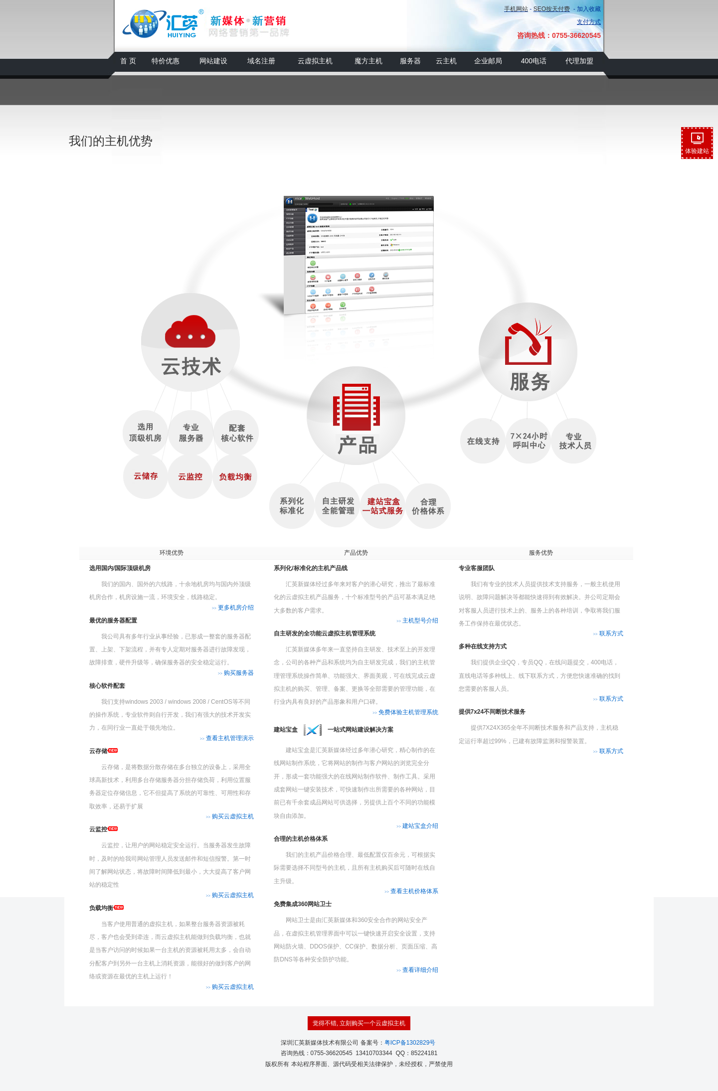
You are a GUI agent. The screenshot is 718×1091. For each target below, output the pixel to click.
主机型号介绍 (417, 620)
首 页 (128, 61)
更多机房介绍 (233, 607)
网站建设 (213, 61)
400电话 (533, 61)
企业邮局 (488, 61)
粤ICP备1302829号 (410, 1042)
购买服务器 (236, 672)
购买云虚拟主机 (230, 816)
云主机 (446, 61)
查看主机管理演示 (227, 738)
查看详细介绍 (417, 969)
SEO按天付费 (552, 8)
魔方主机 (368, 61)
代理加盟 (579, 61)
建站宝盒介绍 (417, 825)
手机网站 (516, 8)
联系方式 (608, 633)
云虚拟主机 (315, 61)
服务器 (410, 61)
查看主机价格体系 (411, 891)
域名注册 (261, 61)
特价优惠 (166, 61)
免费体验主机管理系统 (405, 712)
